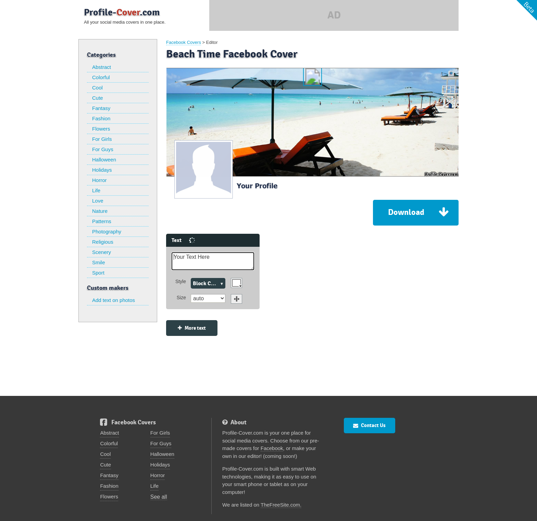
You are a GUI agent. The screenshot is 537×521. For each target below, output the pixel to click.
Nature (100, 211)
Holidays (102, 170)
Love (97, 201)
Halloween (104, 159)
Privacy (341, 511)
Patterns (101, 221)
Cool (97, 87)
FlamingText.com (382, 511)
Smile (98, 262)
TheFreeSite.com (280, 487)
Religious (102, 242)
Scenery (101, 252)
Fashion (101, 118)
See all (158, 479)
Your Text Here (178, 243)
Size (147, 279)
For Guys (102, 149)
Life (96, 190)
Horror (99, 180)
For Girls (102, 139)
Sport (98, 273)
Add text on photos (113, 300)
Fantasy (101, 108)
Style (146, 263)
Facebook (272, 430)
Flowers (101, 129)
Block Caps (172, 265)
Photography (106, 231)
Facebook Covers (183, 42)
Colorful (101, 77)
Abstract (101, 67)
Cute (97, 98)
